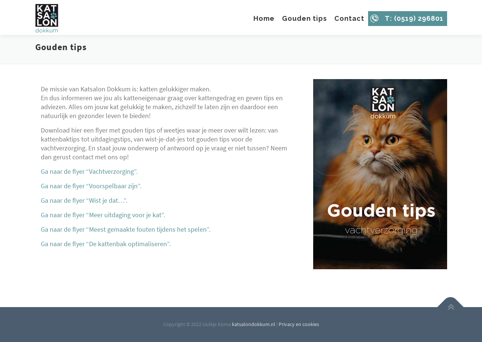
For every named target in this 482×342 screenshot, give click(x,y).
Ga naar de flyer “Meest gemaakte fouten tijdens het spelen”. (125, 229)
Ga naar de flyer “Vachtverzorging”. (89, 171)
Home (264, 18)
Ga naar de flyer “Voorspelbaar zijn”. (91, 186)
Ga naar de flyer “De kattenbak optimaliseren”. (106, 244)
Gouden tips (304, 18)
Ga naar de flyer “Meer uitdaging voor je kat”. (103, 215)
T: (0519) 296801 (414, 18)
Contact (349, 18)
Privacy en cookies (299, 324)
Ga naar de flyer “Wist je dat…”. (84, 200)
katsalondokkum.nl (253, 324)
